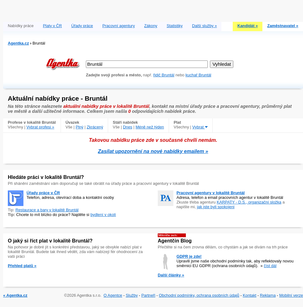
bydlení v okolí (103, 214)
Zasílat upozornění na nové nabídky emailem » (153, 151)
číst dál (270, 265)
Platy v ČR (52, 25)
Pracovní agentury (118, 25)
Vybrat (200, 127)
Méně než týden (150, 127)
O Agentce (112, 295)
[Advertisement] (153, 9)
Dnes (127, 127)
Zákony (150, 25)
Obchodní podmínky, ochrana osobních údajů (199, 295)
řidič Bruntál (164, 75)
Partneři (148, 295)
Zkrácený (95, 127)
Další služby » (204, 25)
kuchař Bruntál (198, 75)
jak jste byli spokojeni (215, 206)
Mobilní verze (291, 295)
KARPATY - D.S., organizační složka (249, 202)
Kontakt (249, 295)
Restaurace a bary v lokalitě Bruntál (46, 210)
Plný (79, 127)
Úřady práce (82, 25)
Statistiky (175, 25)
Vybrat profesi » (40, 127)
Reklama (268, 295)
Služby (132, 295)
